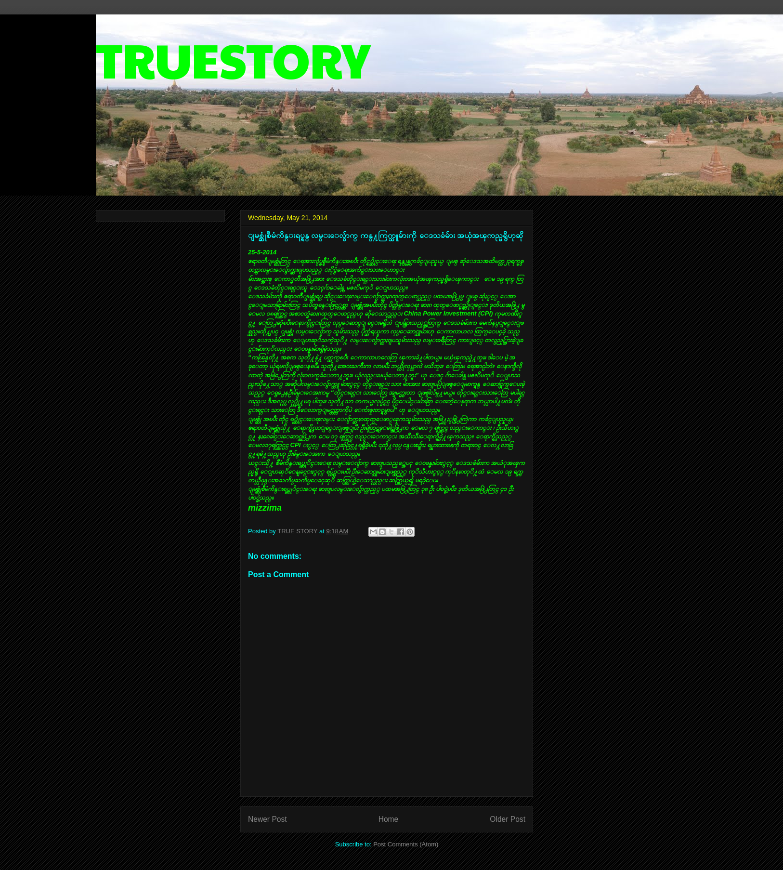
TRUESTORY (233, 58)
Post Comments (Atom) (405, 844)
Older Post (507, 819)
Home (388, 819)
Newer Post (267, 819)
